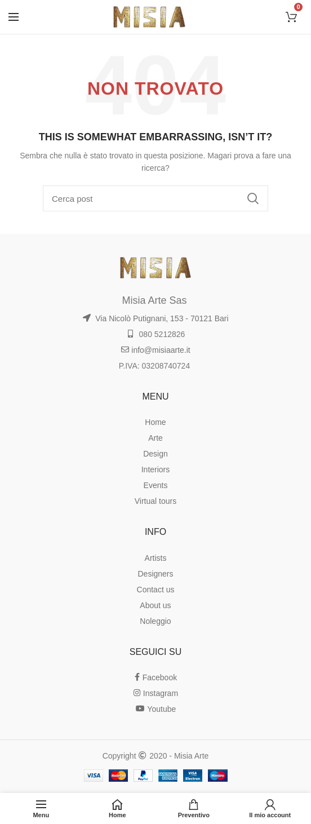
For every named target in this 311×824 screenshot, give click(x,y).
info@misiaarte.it (155, 350)
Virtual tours (155, 501)
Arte (155, 437)
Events (156, 485)
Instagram (155, 693)
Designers (155, 573)
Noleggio (155, 621)
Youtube (155, 709)
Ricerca (253, 198)
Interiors (155, 469)
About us (155, 605)
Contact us (156, 589)
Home (155, 422)
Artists (156, 557)
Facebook (155, 677)
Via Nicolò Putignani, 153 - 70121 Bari (155, 318)
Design (155, 453)
